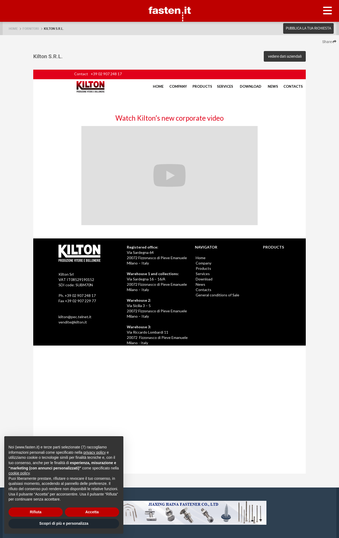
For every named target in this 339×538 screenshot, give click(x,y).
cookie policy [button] (19, 473)
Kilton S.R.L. (54, 28)
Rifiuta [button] (35, 512)
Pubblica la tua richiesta (308, 28)
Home (13, 28)
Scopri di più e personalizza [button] (63, 523)
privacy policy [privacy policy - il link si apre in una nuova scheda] (94, 452)
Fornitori (31, 28)
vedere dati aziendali (285, 56)
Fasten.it (169, 2)
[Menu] (327, 11)
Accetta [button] (92, 512)
